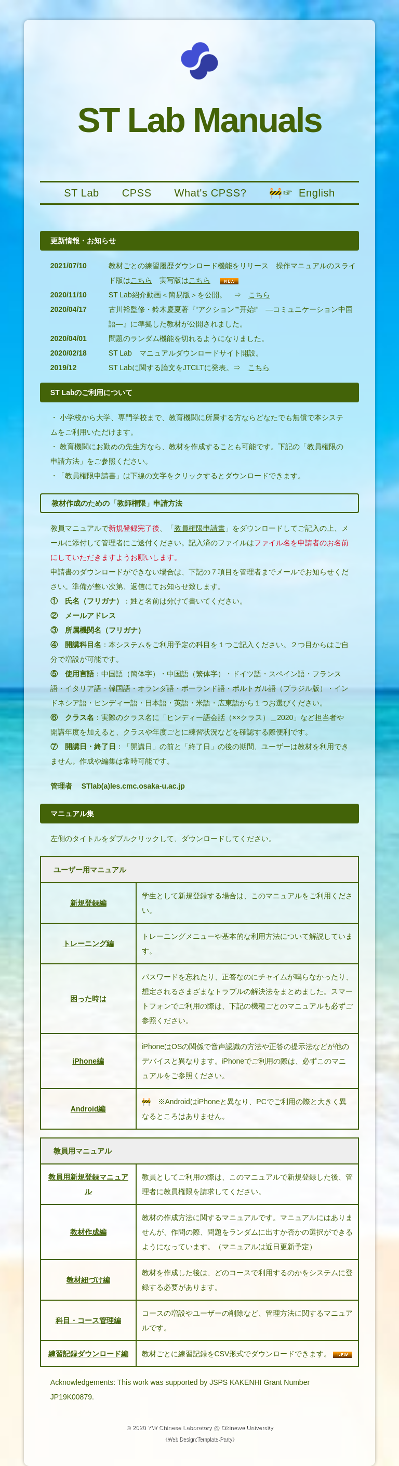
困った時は (88, 998)
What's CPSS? (211, 193)
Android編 (88, 1109)
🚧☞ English (302, 193)
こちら (141, 280)
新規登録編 (88, 903)
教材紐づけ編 (88, 1280)
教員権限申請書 (199, 528)
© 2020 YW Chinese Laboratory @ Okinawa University (199, 1427)
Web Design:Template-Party (199, 1439)
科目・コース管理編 (88, 1320)
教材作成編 (88, 1232)
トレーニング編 (88, 943)
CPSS (137, 193)
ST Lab (81, 193)
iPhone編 (88, 1061)
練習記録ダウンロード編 (88, 1354)
